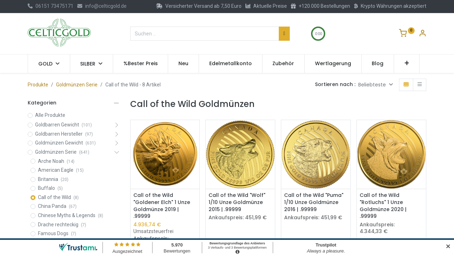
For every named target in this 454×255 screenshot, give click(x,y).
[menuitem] (140, 64)
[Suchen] (284, 34)
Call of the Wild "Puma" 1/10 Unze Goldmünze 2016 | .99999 (313, 202)
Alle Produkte (50, 115)
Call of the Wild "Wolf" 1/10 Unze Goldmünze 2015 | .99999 (237, 202)
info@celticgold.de (102, 6)
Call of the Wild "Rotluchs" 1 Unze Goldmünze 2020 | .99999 (383, 206)
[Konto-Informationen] (422, 34)
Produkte (38, 84)
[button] (406, 64)
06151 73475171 (50, 6)
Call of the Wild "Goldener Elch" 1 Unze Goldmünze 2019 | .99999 (161, 206)
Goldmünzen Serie (77, 84)
